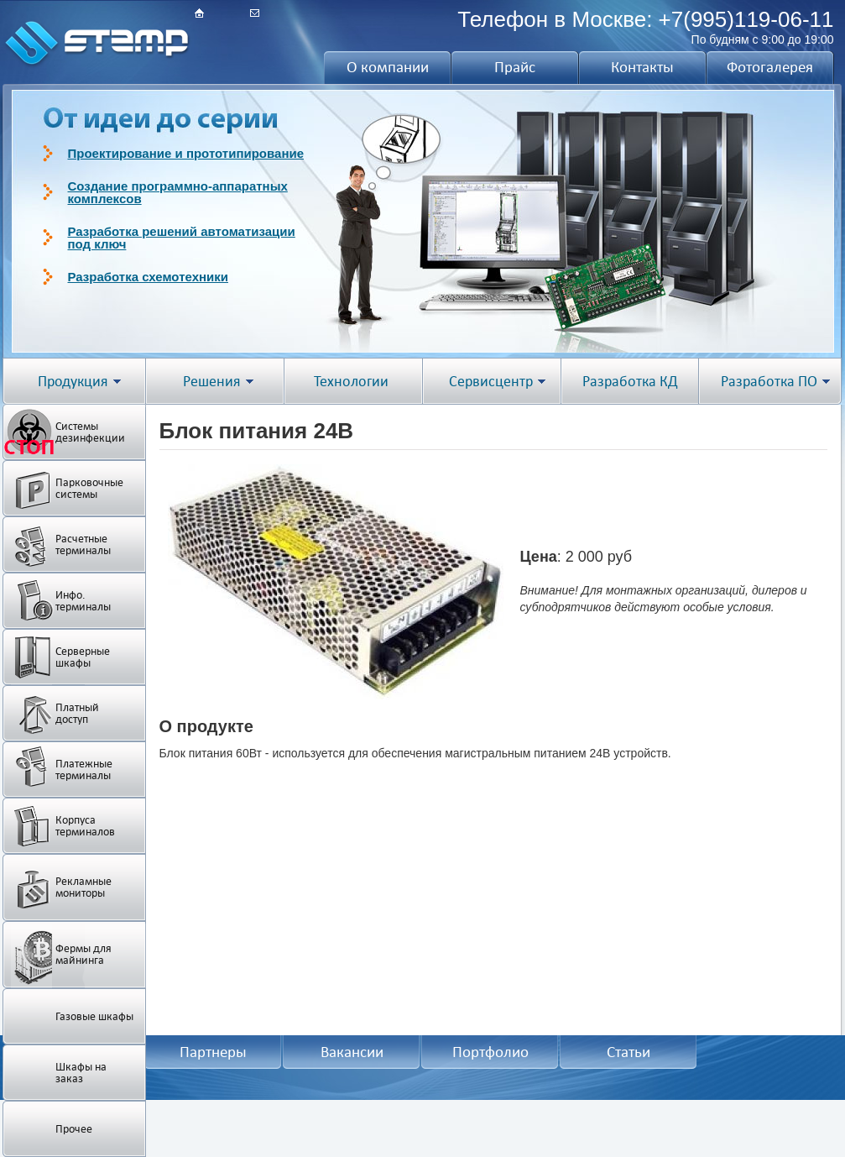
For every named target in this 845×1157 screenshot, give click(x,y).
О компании (388, 67)
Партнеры (213, 1052)
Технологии (351, 382)
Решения (212, 382)
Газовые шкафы (94, 1016)
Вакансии (352, 1052)
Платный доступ (77, 713)
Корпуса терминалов (85, 826)
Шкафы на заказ (81, 1072)
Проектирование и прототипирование (186, 153)
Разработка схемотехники (148, 277)
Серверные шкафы (82, 657)
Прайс (514, 67)
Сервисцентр (491, 382)
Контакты (642, 67)
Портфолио (490, 1052)
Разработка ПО (769, 382)
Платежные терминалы (83, 769)
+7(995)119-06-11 (746, 19)
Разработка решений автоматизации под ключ (181, 237)
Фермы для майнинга (83, 954)
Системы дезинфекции (90, 432)
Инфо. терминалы (83, 601)
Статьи (628, 1052)
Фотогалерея (770, 67)
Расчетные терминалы (83, 544)
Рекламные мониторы (83, 887)
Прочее (73, 1129)
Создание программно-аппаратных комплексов (178, 192)
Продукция (73, 382)
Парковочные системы (89, 488)
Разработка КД (630, 382)
